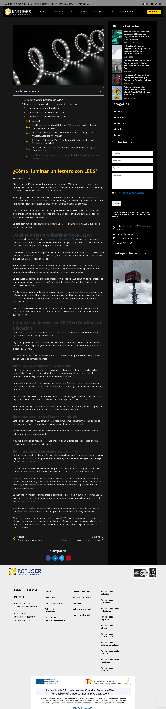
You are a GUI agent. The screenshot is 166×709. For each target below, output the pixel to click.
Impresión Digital (81, 617)
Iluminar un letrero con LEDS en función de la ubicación (51, 104)
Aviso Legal (50, 597)
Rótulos (118, 111)
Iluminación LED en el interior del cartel (47, 116)
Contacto (49, 591)
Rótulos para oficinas (107, 626)
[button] (65, 12)
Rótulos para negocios (107, 618)
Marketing (119, 123)
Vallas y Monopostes (79, 610)
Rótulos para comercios (107, 601)
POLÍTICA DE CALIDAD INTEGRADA (55, 619)
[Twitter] (156, 4)
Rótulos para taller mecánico (110, 660)
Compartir (36, 121)
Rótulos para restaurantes (107, 635)
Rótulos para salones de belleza (110, 643)
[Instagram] (159, 4)
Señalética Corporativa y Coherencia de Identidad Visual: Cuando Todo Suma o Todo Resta (65, 156)
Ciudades (118, 129)
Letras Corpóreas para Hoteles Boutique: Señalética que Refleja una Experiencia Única (64, 149)
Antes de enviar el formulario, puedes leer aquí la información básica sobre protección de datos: (132, 214)
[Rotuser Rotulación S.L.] (139, 607)
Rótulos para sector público (110, 652)
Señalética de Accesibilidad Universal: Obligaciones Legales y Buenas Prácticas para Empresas (64, 127)
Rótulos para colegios (107, 592)
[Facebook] (152, 4)
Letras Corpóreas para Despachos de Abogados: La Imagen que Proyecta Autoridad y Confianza (62, 134)
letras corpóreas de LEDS (62, 239)
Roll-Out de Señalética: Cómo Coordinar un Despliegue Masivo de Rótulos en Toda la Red (63, 142)
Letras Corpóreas (81, 591)
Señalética (78, 603)
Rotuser (118, 135)
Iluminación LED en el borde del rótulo (46, 112)
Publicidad (119, 117)
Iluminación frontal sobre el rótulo (44, 108)
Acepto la (129, 193)
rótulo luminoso (36, 200)
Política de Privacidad (134, 193)
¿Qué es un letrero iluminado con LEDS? (43, 99)
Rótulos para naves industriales (110, 609)
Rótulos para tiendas (107, 669)
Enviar (116, 203)
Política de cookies (54, 603)
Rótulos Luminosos (82, 597)
